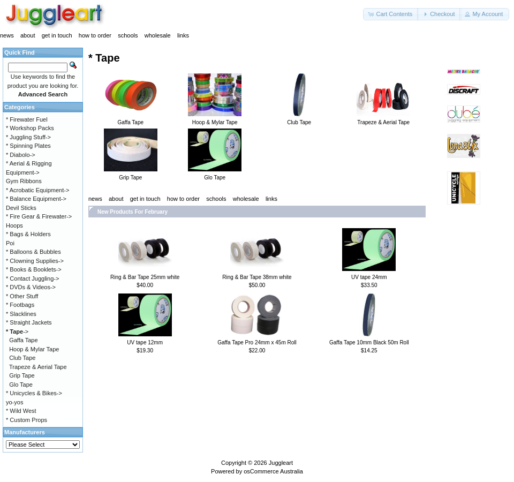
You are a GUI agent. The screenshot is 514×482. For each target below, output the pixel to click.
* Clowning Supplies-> (35, 261)
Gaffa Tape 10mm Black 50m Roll (369, 342)
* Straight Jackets (29, 322)
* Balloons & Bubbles (33, 251)
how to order (95, 35)
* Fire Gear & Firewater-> (39, 216)
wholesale (158, 35)
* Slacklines (21, 314)
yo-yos (14, 402)
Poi (10, 243)
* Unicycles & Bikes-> (34, 393)
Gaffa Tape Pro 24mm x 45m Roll (256, 342)
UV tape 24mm (369, 277)
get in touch (57, 35)
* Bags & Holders (28, 234)
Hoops (14, 225)
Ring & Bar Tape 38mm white (256, 277)
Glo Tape (21, 384)
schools (128, 35)
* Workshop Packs (30, 128)
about (27, 35)
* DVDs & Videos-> (31, 287)
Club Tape (22, 358)
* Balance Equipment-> (36, 198)
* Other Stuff (22, 296)
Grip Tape (22, 375)
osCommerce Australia (273, 471)
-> (17, 331)
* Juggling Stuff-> (28, 137)
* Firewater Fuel (27, 119)
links (183, 35)
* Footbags (20, 305)
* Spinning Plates (28, 145)
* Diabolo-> (20, 155)
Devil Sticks (21, 208)
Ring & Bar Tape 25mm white (144, 277)
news (7, 35)
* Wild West (21, 411)
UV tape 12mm (145, 342)
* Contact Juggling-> (32, 278)
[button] (391, 14)
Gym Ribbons (24, 181)
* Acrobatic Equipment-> (37, 190)
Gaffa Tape (23, 340)
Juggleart (281, 463)
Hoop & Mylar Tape (34, 349)
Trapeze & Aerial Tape (38, 367)
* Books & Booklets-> (34, 269)
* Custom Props (26, 420)
